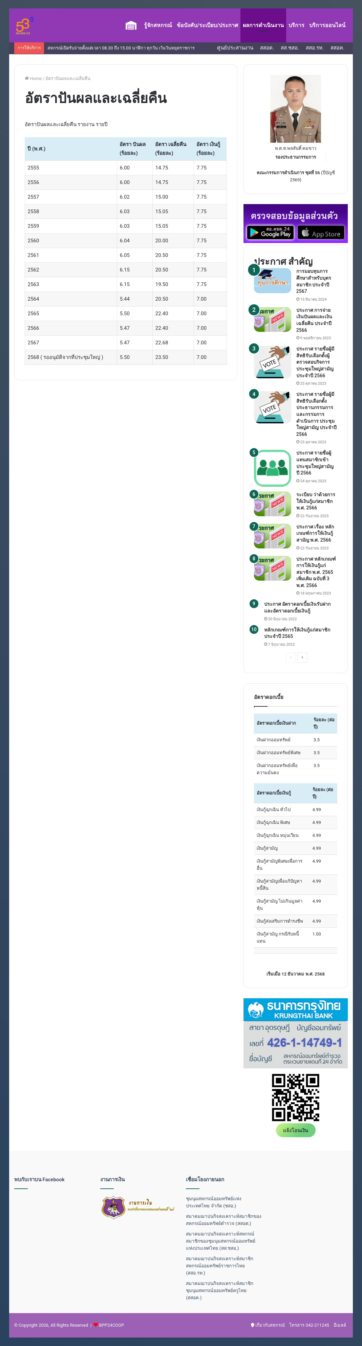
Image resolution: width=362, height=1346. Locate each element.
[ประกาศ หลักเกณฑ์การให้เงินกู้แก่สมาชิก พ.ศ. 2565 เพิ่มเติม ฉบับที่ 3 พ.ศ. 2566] (272, 568)
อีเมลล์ (340, 1325)
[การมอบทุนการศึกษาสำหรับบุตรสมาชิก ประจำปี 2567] (272, 280)
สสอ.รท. (315, 48)
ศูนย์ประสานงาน (235, 48)
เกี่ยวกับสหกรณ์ (268, 1325)
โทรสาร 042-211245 (309, 1325)
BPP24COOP (111, 1325)
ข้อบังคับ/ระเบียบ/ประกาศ (207, 25)
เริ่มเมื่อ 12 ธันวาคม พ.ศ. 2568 (296, 974)
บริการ (296, 25)
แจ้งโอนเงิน (295, 1130)
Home (33, 78)
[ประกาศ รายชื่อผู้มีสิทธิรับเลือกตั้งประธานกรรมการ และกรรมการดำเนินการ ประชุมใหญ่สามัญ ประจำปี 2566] (272, 407)
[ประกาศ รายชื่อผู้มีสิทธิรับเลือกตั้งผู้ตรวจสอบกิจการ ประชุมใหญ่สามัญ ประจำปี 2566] (272, 362)
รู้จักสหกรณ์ (158, 25)
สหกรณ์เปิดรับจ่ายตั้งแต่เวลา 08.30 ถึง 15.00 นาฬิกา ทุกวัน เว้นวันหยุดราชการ (121, 48)
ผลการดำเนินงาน (263, 25)
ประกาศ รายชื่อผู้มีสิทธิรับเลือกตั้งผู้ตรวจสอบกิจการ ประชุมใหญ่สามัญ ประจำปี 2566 (315, 362)
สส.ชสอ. (290, 48)
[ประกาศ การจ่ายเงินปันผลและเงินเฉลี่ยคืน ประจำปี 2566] (272, 319)
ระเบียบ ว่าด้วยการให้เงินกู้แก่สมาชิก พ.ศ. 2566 (315, 501)
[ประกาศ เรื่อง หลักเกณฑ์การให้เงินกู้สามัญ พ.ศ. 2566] (272, 536)
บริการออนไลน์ (327, 25)
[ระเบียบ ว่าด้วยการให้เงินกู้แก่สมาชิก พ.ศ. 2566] (272, 503)
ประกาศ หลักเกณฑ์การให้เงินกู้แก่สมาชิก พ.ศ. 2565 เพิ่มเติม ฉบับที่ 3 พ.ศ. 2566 (316, 572)
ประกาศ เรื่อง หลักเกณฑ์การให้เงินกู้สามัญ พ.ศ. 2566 (315, 533)
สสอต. (267, 48)
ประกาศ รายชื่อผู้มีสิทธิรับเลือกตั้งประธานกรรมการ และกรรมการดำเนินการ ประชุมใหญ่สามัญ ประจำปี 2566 (316, 414)
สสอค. (337, 48)
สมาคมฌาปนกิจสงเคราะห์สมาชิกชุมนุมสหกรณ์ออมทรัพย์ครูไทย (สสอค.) (219, 1290)
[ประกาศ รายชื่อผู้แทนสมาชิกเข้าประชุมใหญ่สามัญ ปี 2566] (272, 468)
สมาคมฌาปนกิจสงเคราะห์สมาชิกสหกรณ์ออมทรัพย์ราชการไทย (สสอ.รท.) (219, 1265)
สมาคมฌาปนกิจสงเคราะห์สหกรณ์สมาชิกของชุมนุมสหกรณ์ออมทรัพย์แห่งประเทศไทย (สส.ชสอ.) (220, 1241)
